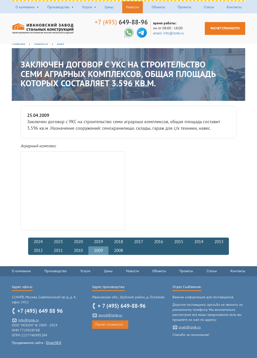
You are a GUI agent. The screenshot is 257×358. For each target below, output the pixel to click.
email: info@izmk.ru (165, 33)
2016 (158, 241)
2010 (78, 250)
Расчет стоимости (222, 28)
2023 (58, 241)
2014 (198, 241)
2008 (118, 250)
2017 (138, 241)
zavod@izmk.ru (110, 315)
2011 (58, 250)
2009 (98, 250)
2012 (38, 250)
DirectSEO (53, 343)
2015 (178, 241)
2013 (218, 241)
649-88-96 (118, 22)
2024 (38, 241)
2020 (78, 241)
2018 (118, 241)
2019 (98, 241)
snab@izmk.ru (190, 327)
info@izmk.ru (28, 320)
